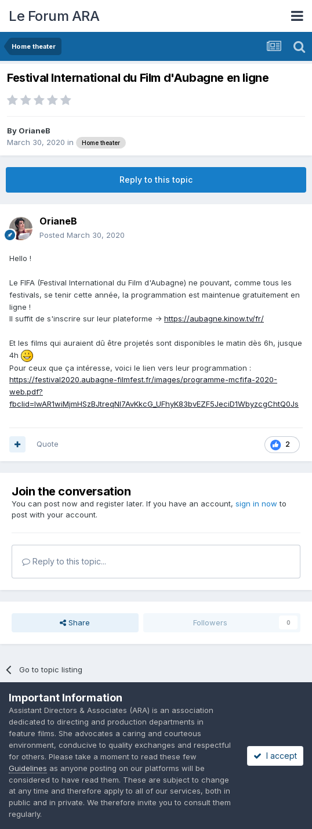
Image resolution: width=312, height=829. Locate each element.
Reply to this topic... (64, 561)
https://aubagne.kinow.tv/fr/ (214, 318)
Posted (82, 235)
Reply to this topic (156, 179)
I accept (275, 756)
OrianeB (34, 130)
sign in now (256, 503)
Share (75, 622)
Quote (48, 443)
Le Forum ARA (54, 16)
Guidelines (28, 768)
